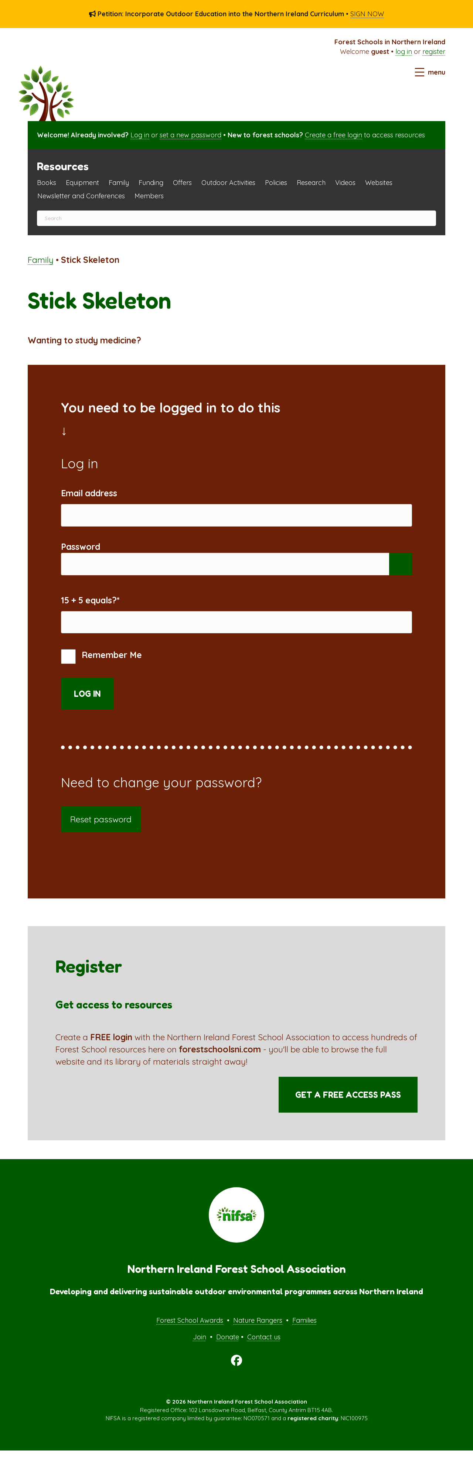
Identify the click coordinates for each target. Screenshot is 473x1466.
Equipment (82, 182)
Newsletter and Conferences (81, 196)
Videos (345, 182)
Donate (227, 1353)
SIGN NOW (367, 14)
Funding (151, 182)
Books (46, 182)
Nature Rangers (257, 1336)
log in (403, 51)
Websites (378, 182)
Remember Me (101, 672)
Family (119, 182)
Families (304, 1336)
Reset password (101, 834)
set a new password (190, 135)
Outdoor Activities (228, 182)
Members (149, 196)
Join (199, 1353)
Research (311, 182)
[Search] (236, 218)
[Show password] (400, 572)
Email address (89, 493)
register (433, 51)
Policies (276, 182)
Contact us (263, 1353)
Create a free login (333, 135)
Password (80, 552)
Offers (182, 182)
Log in (139, 135)
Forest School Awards (189, 1336)
